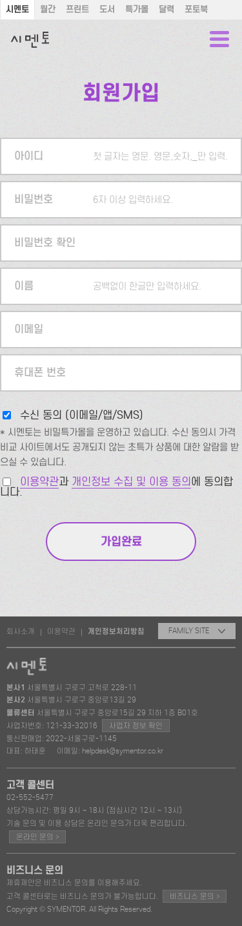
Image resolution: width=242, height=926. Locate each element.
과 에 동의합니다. (116, 487)
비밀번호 (33, 199)
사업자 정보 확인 (136, 725)
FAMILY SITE (196, 630)
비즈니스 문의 (194, 895)
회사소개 (20, 631)
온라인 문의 (37, 836)
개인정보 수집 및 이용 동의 (131, 482)
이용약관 (39, 482)
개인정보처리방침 (116, 631)
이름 (24, 286)
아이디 (28, 156)
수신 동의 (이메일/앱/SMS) (81, 415)
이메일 (28, 329)
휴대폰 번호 (40, 372)
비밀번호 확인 (45, 242)
